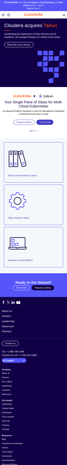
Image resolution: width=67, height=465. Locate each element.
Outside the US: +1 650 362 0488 (19, 355)
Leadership (8, 321)
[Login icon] (3, 15)
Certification (7, 404)
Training (5, 425)
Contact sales (8, 408)
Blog (4, 439)
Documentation (8, 460)
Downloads (7, 412)
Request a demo (43, 288)
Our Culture (7, 382)
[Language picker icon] (8, 15)
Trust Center (7, 452)
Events (5, 448)
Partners (7, 331)
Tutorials (5, 429)
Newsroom (8, 326)
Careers (6, 316)
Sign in (33, 131)
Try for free (21, 288)
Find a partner (8, 417)
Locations (6, 390)
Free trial (6, 421)
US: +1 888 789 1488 (13, 351)
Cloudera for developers (12, 443)
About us (7, 311)
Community (7, 456)
